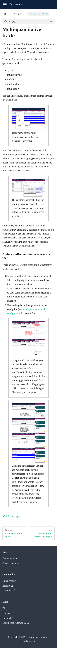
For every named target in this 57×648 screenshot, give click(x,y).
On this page (10, 21)
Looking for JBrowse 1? (15, 623)
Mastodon (8, 590)
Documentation (9, 558)
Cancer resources (10, 563)
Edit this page (11, 516)
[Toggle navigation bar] (4, 4)
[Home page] (5, 14)
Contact (6, 613)
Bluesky (7, 585)
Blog (4, 608)
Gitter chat (9, 581)
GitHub (7, 618)
